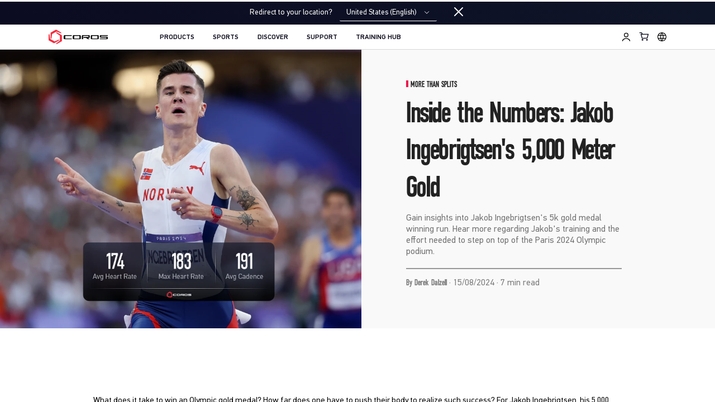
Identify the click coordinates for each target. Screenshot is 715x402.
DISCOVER (273, 37)
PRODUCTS (177, 37)
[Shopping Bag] (644, 36)
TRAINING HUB (378, 37)
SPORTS (226, 37)
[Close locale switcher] (458, 12)
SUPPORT (322, 37)
